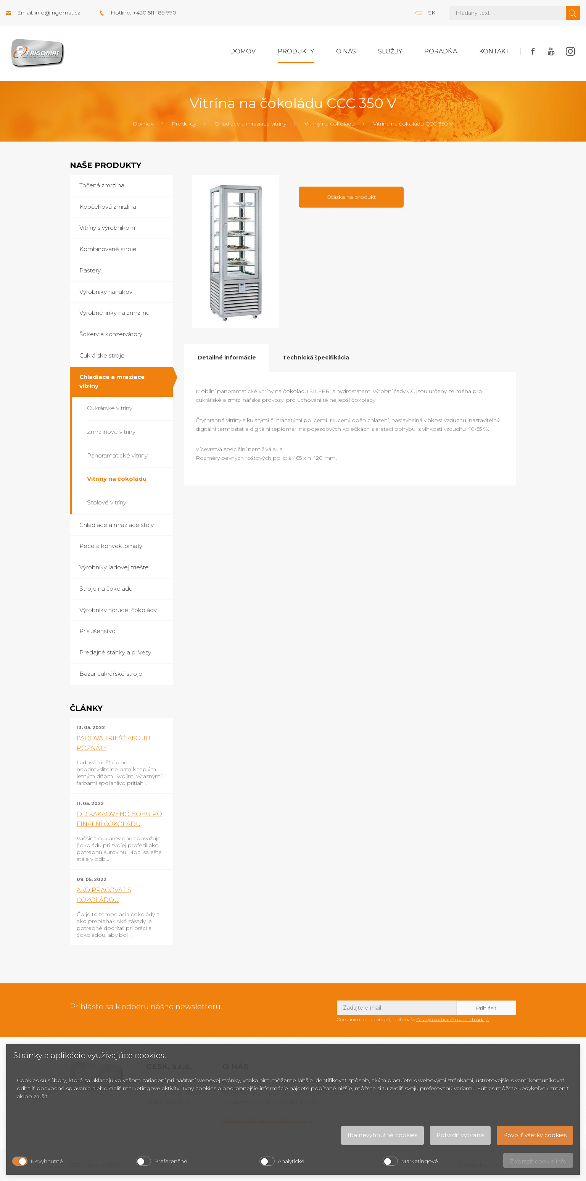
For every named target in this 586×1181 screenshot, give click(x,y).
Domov (243, 51)
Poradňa (440, 51)
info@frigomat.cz (57, 12)
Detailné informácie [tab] (227, 357)
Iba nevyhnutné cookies (382, 1135)
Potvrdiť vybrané (460, 1135)
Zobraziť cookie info (538, 1161)
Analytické (291, 1161)
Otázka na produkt (351, 196)
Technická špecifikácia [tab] (316, 357)
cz (419, 12)
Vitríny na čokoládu (329, 123)
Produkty (296, 51)
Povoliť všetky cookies (535, 1135)
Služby (390, 51)
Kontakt (494, 51)
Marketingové (419, 1161)
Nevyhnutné (47, 1161)
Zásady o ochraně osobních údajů (452, 1019)
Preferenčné (170, 1161)
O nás (346, 51)
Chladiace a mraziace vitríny (250, 123)
